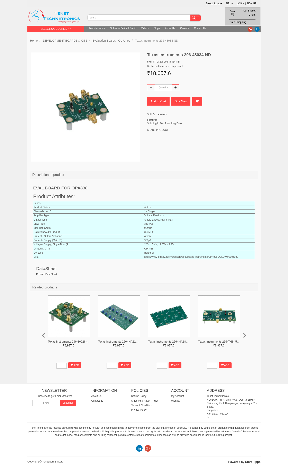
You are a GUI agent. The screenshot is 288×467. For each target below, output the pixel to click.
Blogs (157, 28)
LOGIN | (241, 3)
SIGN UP (251, 3)
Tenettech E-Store (52, 461)
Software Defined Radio (123, 28)
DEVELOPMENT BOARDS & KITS (65, 40)
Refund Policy (138, 396)
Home (34, 40)
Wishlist (175, 400)
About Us (170, 28)
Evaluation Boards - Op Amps (111, 40)
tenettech (162, 114)
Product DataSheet (46, 274)
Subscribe (68, 402)
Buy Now (181, 101)
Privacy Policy (139, 409)
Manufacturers (97, 28)
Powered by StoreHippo (244, 462)
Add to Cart (158, 101)
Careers (184, 28)
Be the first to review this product (165, 66)
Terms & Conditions (142, 405)
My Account (177, 396)
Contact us (97, 400)
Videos (144, 28)
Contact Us (200, 28)
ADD (75, 365)
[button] (214, 3)
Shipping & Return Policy (145, 400)
